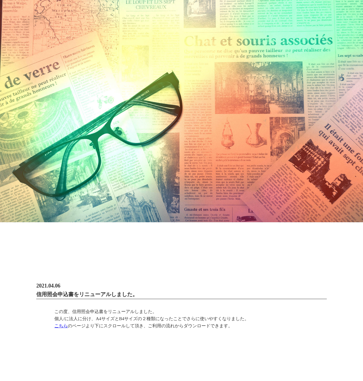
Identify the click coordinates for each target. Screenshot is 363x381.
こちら (61, 325)
